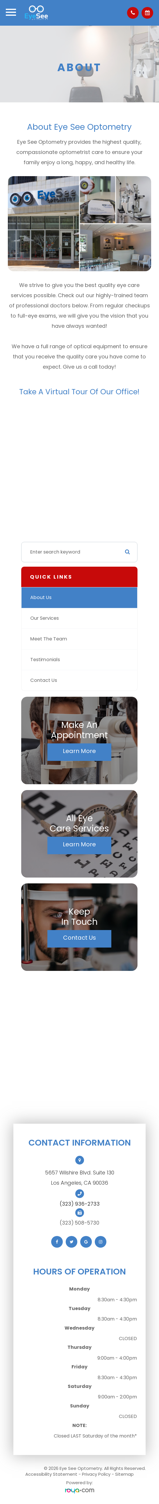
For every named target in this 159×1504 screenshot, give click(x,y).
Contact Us (43, 680)
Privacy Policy (96, 1474)
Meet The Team (48, 638)
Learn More (79, 751)
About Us (40, 597)
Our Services (44, 618)
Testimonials (45, 659)
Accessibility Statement (51, 1474)
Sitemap (124, 1474)
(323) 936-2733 (80, 1204)
